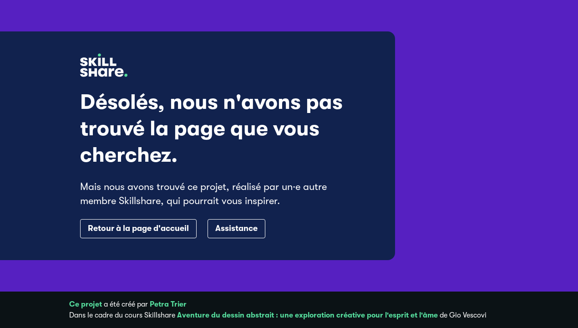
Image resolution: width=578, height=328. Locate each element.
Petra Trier (168, 304)
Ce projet (85, 304)
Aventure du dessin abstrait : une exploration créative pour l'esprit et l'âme (307, 315)
